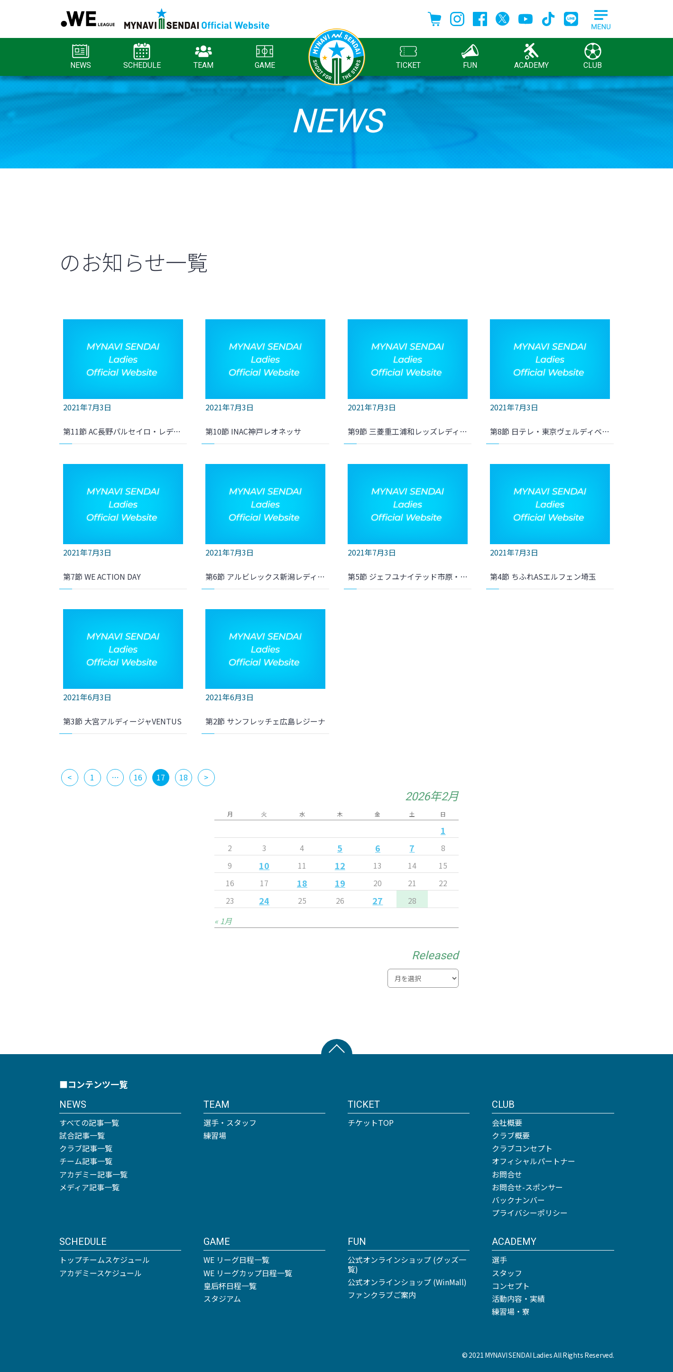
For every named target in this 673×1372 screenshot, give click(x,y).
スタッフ (507, 1273)
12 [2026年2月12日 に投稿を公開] (340, 865)
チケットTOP (371, 1122)
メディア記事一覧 (89, 1187)
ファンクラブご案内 (382, 1294)
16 (138, 777)
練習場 (214, 1135)
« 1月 (223, 921)
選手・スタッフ (230, 1122)
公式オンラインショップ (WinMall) (407, 1282)
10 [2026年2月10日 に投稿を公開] (264, 865)
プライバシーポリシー (530, 1212)
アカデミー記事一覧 (93, 1174)
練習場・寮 (511, 1311)
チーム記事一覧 (85, 1161)
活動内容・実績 (518, 1298)
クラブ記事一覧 (85, 1148)
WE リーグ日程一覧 (236, 1259)
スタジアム (222, 1298)
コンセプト (511, 1285)
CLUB (592, 56)
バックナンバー (518, 1199)
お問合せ (507, 1174)
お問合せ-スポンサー (527, 1187)
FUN (470, 56)
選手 (499, 1259)
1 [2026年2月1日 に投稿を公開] (443, 830)
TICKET (408, 56)
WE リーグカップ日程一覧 (247, 1273)
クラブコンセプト (522, 1148)
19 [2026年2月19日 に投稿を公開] (340, 883)
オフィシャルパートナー (533, 1161)
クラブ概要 (511, 1135)
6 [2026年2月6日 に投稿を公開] (377, 848)
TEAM (203, 56)
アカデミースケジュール (100, 1273)
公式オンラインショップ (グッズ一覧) (407, 1264)
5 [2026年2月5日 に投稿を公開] (339, 848)
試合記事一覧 (82, 1135)
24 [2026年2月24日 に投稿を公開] (264, 900)
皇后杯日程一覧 (230, 1285)
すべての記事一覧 (89, 1122)
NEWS (80, 56)
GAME (265, 56)
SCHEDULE (142, 56)
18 (183, 777)
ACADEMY (531, 56)
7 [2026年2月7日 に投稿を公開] (412, 848)
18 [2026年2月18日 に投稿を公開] (302, 883)
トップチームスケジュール (104, 1259)
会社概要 (507, 1122)
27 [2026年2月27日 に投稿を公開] (377, 900)
